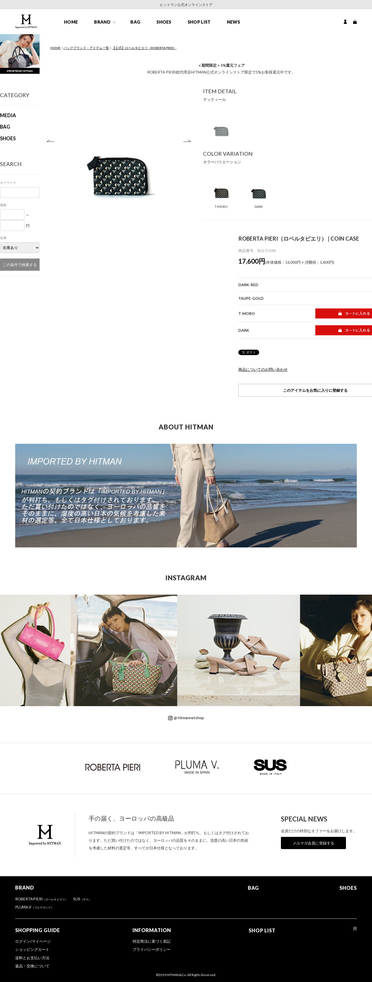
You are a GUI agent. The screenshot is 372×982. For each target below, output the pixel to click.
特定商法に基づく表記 (152, 941)
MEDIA (8, 115)
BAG (135, 22)
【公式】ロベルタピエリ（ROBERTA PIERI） (144, 48)
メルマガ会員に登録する (313, 843)
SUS (82, 899)
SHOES (163, 22)
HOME (71, 22)
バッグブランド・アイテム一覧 (86, 48)
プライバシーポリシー (152, 949)
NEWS (233, 22)
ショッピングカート (32, 949)
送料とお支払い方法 (32, 957)
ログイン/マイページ (33, 941)
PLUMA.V (34, 907)
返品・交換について (32, 966)
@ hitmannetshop (186, 717)
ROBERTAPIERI (41, 899)
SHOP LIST (199, 22)
